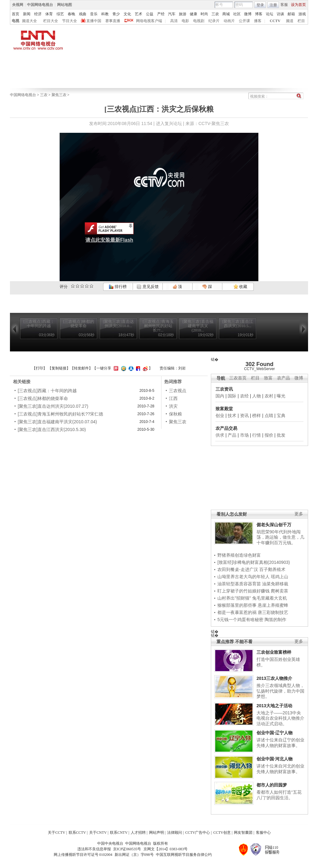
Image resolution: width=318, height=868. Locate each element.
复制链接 (59, 368)
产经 (161, 14)
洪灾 (173, 406)
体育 (49, 14)
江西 (173, 398)
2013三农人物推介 (274, 678)
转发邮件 (81, 368)
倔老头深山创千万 (274, 524)
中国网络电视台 (40, 4)
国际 (232, 395)
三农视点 (177, 390)
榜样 (256, 415)
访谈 (280, 14)
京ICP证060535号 (127, 849)
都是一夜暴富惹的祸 (237, 612)
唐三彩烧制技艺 (273, 612)
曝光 (281, 395)
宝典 (281, 415)
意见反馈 (147, 286)
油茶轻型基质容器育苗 (239, 583)
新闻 (26, 14)
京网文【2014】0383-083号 (165, 849)
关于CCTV (56, 832)
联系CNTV (119, 832)
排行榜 (117, 286)
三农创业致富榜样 (274, 652)
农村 (269, 395)
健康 (193, 14)
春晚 (71, 14)
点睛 (269, 415)
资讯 (244, 415)
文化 (127, 14)
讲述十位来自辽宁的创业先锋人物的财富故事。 (280, 742)
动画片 (229, 21)
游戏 (302, 14)
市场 (244, 435)
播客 (257, 21)
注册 (273, 5)
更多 (298, 514)
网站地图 (64, 4)
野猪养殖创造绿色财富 (239, 555)
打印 (39, 368)
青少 (116, 14)
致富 (268, 378)
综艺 (60, 14)
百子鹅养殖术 (272, 569)
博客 (258, 14)
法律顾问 (174, 832)
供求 (220, 435)
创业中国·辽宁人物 (275, 732)
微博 (248, 14)
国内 (220, 395)
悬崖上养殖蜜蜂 (273, 605)
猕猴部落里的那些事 (237, 605)
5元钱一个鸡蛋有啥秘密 (240, 619)
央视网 (17, 4)
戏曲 (82, 14)
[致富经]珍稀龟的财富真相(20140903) (253, 562)
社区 (237, 14)
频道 (289, 21)
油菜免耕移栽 (275, 583)
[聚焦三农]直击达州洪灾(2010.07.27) (53, 406)
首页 (15, 14)
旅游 (182, 14)
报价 (269, 435)
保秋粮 (175, 413)
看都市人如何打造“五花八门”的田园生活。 (279, 795)
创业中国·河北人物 (275, 758)
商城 (226, 14)
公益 (149, 14)
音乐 (94, 14)
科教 (105, 14)
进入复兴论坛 (169, 123)
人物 (256, 395)
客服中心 (263, 832)
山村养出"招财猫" (234, 598)
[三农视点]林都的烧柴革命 (43, 398)
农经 (244, 395)
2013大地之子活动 (274, 705)
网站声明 (156, 832)
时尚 (204, 14)
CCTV (275, 21)
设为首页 (298, 4)
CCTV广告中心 (197, 832)
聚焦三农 (59, 95)
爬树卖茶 (279, 590)
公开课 (244, 21)
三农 (215, 14)
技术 (232, 415)
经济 (38, 14)
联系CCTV (77, 832)
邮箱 (291, 14)
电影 (185, 21)
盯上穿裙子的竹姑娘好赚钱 (243, 590)
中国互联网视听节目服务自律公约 (184, 854)
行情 (256, 435)
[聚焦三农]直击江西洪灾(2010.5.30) (52, 429)
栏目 (301, 21)
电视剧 (198, 21)
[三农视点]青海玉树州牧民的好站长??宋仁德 (60, 413)
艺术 (138, 14)
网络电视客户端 (149, 21)
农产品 (283, 378)
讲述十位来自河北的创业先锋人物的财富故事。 (280, 769)
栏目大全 (50, 21)
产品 (232, 435)
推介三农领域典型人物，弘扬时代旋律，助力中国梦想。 (280, 691)
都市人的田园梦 (272, 784)
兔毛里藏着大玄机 (269, 598)
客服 (284, 4)
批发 (281, 435)
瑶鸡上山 (279, 576)
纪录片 (214, 21)
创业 (220, 415)
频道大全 (29, 21)
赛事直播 (112, 21)
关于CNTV (98, 832)
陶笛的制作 (275, 619)
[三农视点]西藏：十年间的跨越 (47, 390)
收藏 (240, 286)
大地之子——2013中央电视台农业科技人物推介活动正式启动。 (280, 718)
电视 (15, 21)
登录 (260, 5)
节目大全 (69, 21)
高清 (174, 21)
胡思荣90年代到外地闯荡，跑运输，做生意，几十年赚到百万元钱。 (280, 537)
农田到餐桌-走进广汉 (237, 569)
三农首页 (238, 378)
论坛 (269, 14)
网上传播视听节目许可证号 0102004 (83, 854)
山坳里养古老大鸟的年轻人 (243, 576)
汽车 (171, 14)
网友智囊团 (243, 832)
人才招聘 (138, 832)
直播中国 (93, 21)
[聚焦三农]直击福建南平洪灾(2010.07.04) (57, 421)
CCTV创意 (222, 832)
